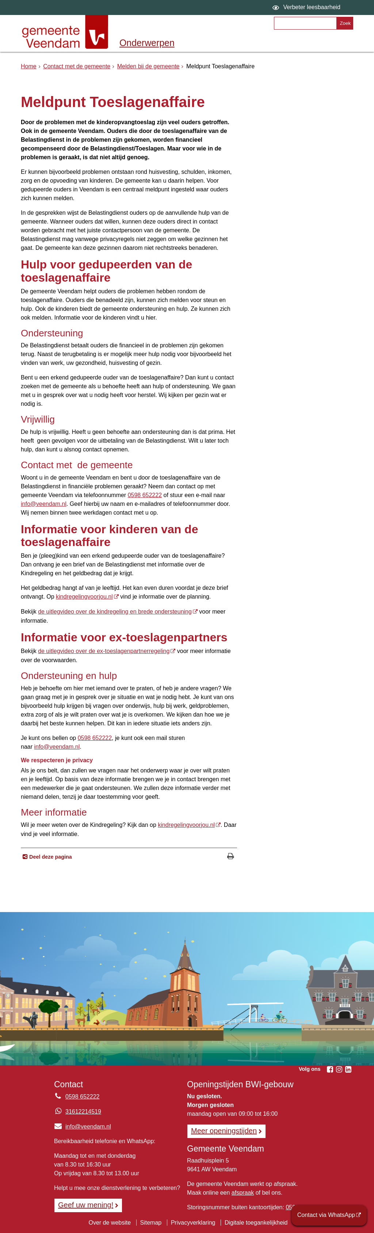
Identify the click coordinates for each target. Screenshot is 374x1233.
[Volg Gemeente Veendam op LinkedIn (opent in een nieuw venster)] (348, 1069)
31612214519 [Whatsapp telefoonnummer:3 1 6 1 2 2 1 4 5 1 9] (83, 1111)
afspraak (243, 1193)
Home (29, 66)
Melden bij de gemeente (148, 66)
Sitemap (151, 1222)
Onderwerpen (147, 43)
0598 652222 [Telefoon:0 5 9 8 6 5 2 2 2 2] (82, 1096)
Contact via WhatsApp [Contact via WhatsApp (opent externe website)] (326, 1215)
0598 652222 (145, 495)
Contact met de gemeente (76, 66)
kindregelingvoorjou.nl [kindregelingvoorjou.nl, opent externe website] (84, 596)
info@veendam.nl (43, 504)
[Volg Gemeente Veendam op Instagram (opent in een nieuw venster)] (339, 1069)
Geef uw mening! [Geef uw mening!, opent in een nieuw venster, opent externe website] (85, 1205)
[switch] (307, 7)
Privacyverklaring (193, 1222)
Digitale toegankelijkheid (256, 1222)
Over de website (109, 1222)
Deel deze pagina (50, 857)
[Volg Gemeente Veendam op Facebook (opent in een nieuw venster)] (330, 1069)
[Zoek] (344, 23)
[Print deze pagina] (230, 857)
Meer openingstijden (224, 1131)
